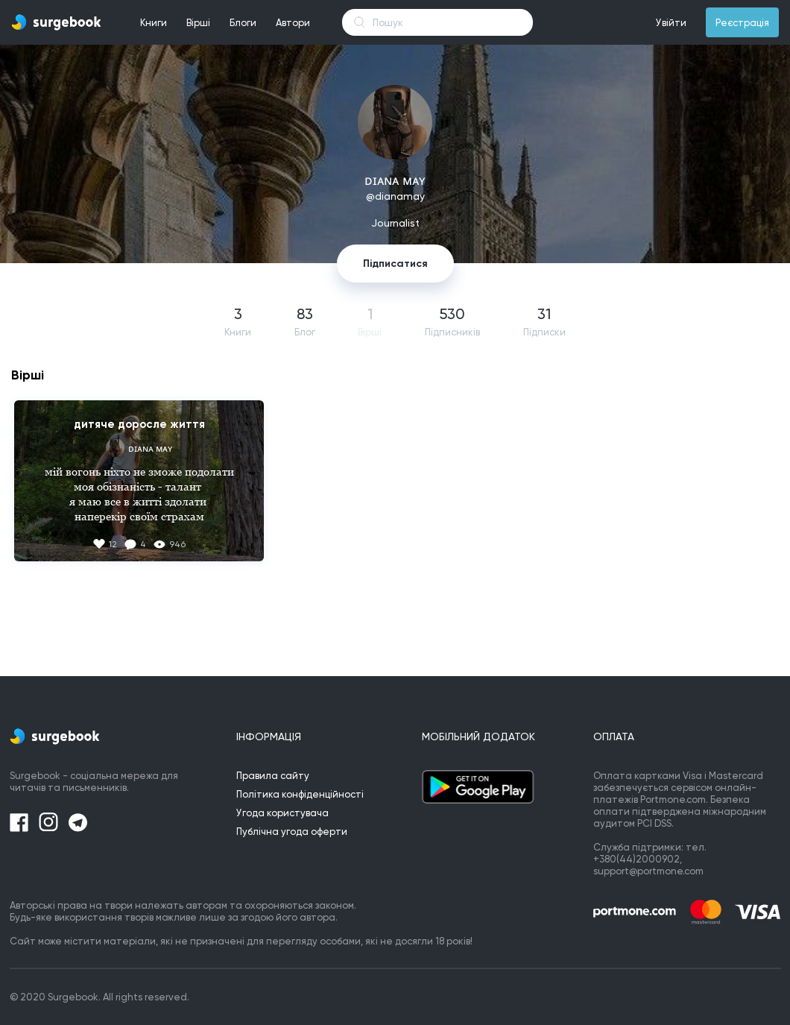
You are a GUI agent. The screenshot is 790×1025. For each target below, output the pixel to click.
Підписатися (395, 263)
